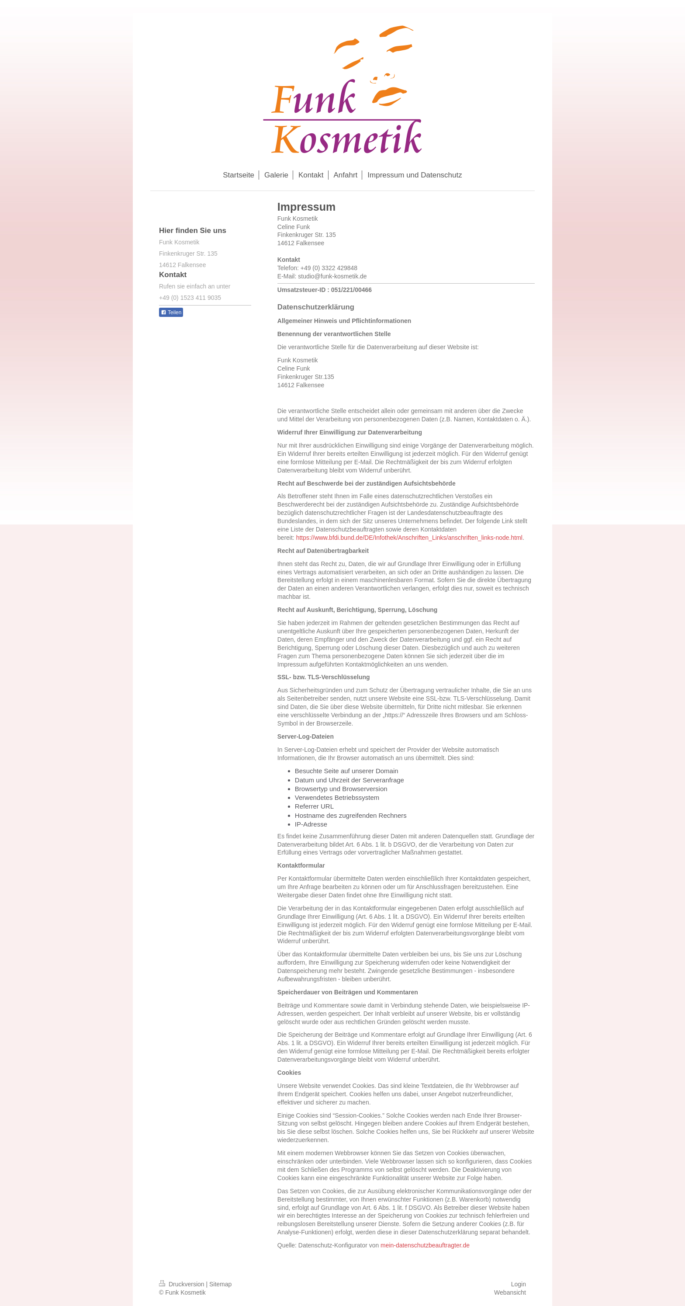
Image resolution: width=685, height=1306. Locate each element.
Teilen (171, 312)
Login (518, 1284)
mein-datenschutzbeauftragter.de (425, 1245)
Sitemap (220, 1284)
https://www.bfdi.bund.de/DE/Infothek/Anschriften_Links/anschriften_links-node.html (409, 537)
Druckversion (182, 1284)
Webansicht (510, 1292)
